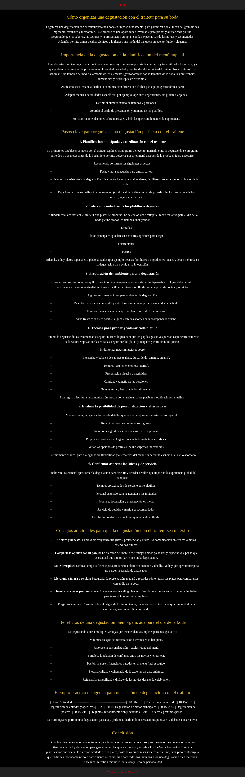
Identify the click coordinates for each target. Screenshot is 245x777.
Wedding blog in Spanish (122, 772)
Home (122, 4)
